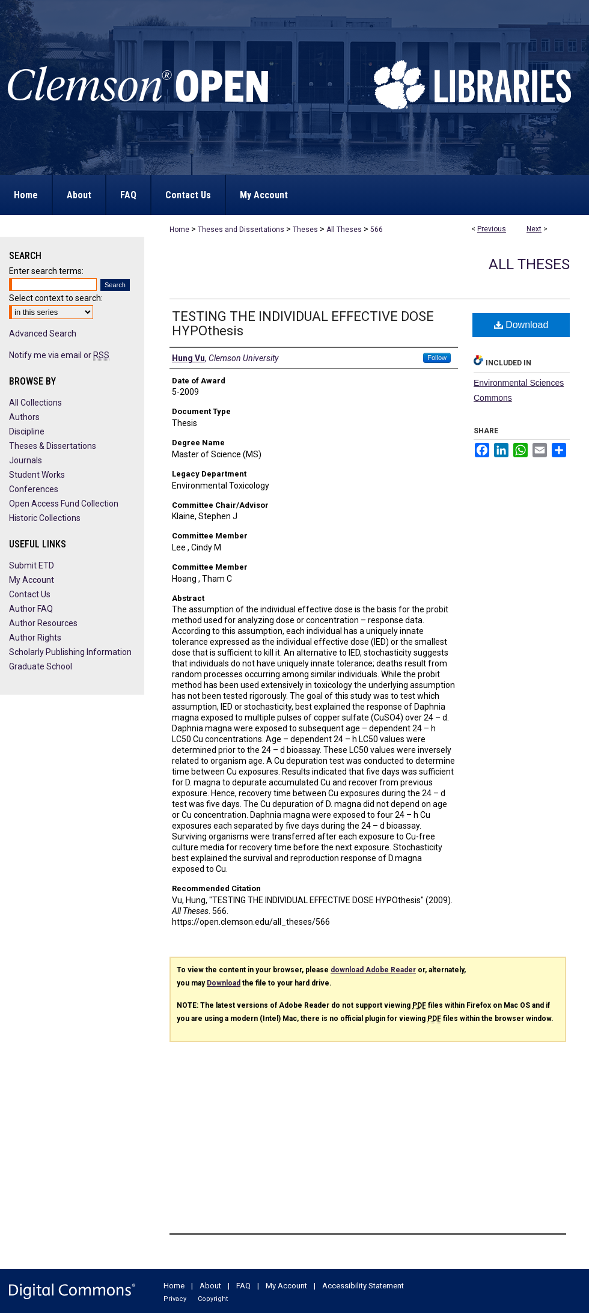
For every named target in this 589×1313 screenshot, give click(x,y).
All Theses (344, 229)
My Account (31, 580)
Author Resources (43, 623)
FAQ (243, 1285)
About (210, 1285)
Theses (305, 229)
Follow (437, 357)
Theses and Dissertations (241, 229)
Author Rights (35, 637)
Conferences (33, 489)
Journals (25, 460)
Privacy (174, 1299)
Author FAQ (31, 609)
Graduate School (40, 666)
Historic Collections (45, 518)
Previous (491, 229)
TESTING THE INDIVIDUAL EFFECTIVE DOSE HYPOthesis (303, 323)
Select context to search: (56, 298)
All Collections (35, 402)
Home (179, 229)
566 (376, 229)
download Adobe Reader (373, 970)
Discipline (26, 431)
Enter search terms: (46, 271)
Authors (24, 417)
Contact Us (29, 594)
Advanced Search (42, 333)
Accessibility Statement (363, 1285)
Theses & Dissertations (52, 446)
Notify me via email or (59, 355)
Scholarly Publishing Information (70, 652)
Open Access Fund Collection (63, 503)
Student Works (37, 475)
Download (521, 325)
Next (534, 229)
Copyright (213, 1299)
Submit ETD (31, 565)
